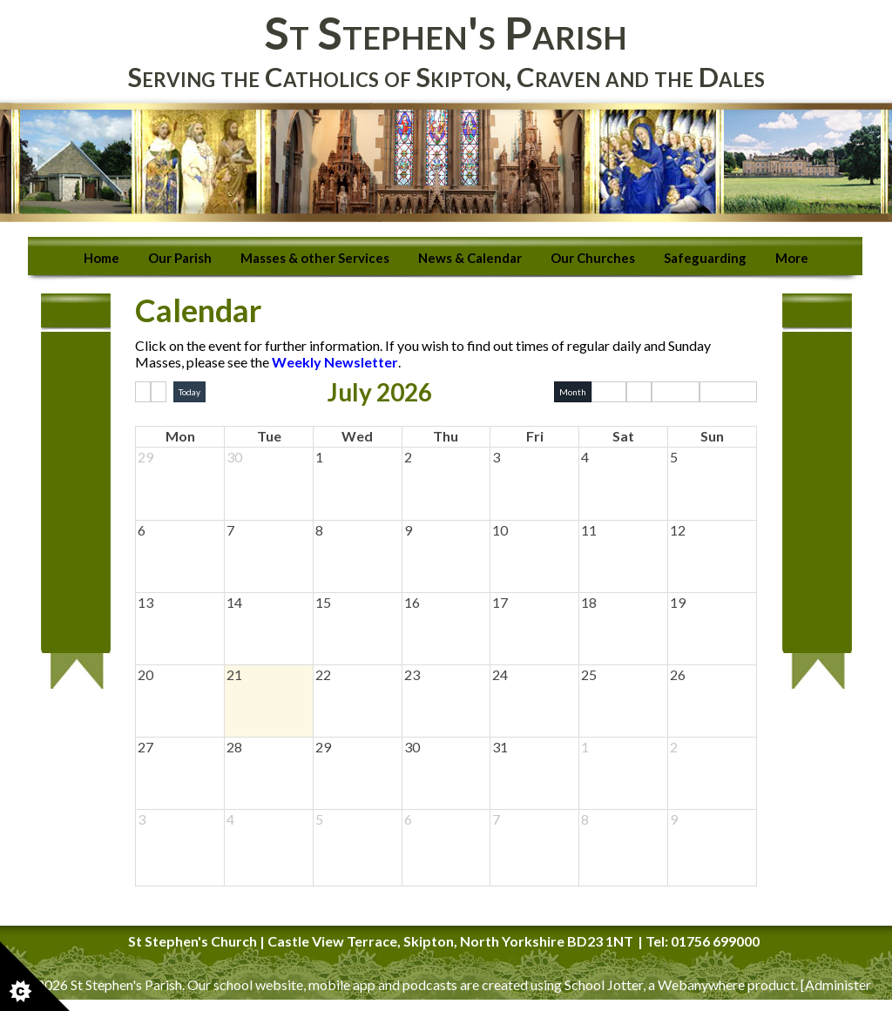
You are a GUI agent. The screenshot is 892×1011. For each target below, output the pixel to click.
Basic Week (728, 392)
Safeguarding (705, 258)
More (791, 258)
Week (609, 392)
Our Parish (180, 258)
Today (189, 392)
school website (258, 984)
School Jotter (603, 984)
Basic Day (675, 392)
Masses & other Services (314, 258)
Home (101, 258)
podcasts (429, 984)
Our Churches (593, 258)
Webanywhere (701, 984)
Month (572, 392)
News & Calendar (470, 258)
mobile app (341, 984)
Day (639, 392)
